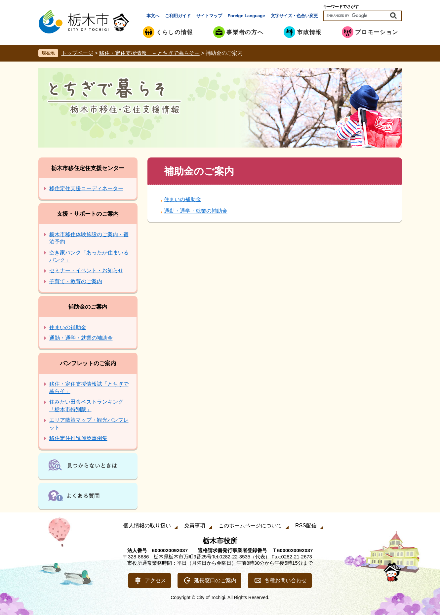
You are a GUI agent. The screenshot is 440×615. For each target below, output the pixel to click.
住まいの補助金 (182, 199)
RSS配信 (306, 525)
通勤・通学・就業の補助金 (195, 211)
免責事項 (194, 525)
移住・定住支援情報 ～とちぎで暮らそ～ (149, 53)
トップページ (77, 53)
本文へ (152, 15)
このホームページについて (250, 525)
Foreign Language (246, 15)
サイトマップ (209, 15)
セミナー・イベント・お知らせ (86, 270)
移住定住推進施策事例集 (78, 438)
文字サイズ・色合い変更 (294, 15)
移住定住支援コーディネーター (86, 188)
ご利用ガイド (178, 15)
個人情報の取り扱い (147, 525)
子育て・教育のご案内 (75, 281)
